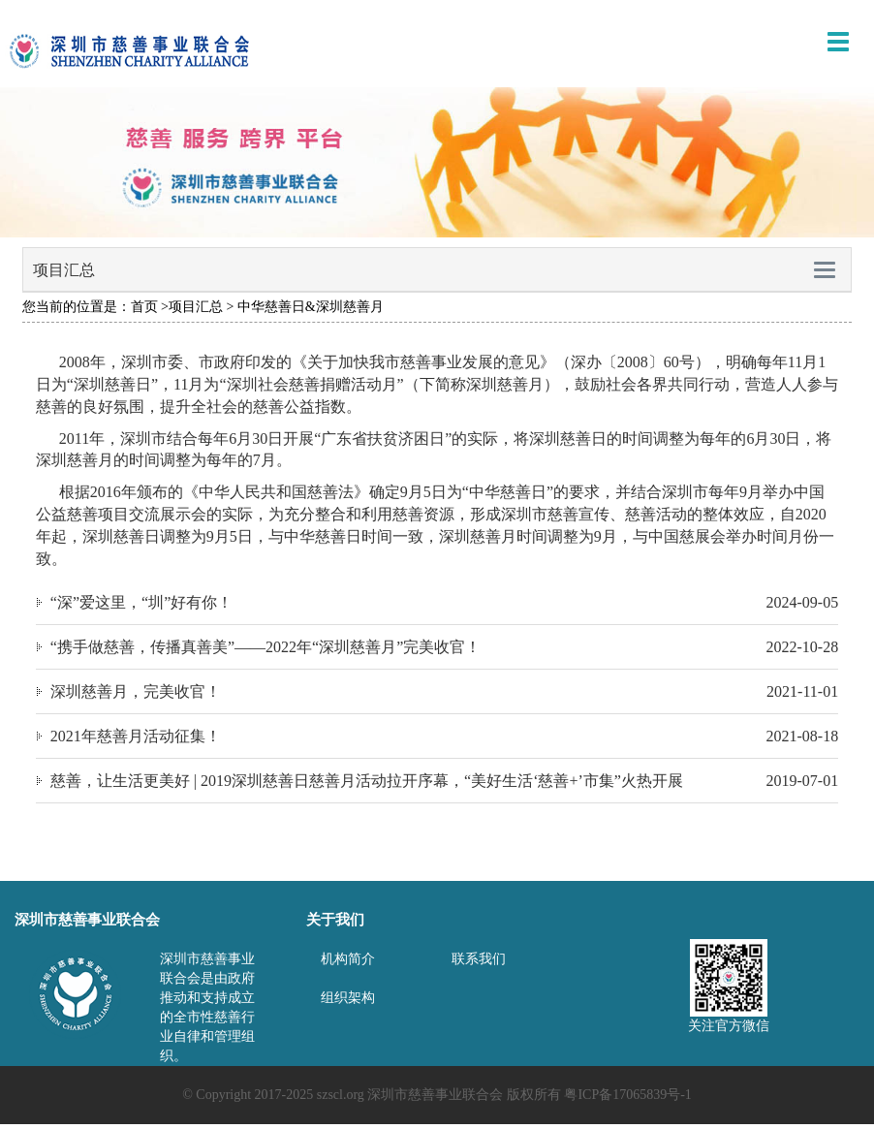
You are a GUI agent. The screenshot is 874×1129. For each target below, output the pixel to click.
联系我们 (479, 959)
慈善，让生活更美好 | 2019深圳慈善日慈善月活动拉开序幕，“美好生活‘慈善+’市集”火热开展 (366, 780)
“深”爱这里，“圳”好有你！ (141, 602)
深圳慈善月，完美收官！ (135, 691)
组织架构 (348, 997)
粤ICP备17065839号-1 (627, 1094)
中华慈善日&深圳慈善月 (310, 306)
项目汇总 (196, 306)
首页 (144, 306)
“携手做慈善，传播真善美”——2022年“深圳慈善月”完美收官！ (265, 647)
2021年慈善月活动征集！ (135, 736)
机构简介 (348, 959)
